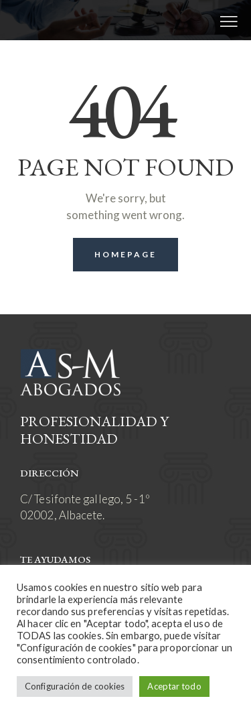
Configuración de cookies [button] (74, 686)
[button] (229, 20)
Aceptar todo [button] (174, 686)
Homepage (125, 254)
